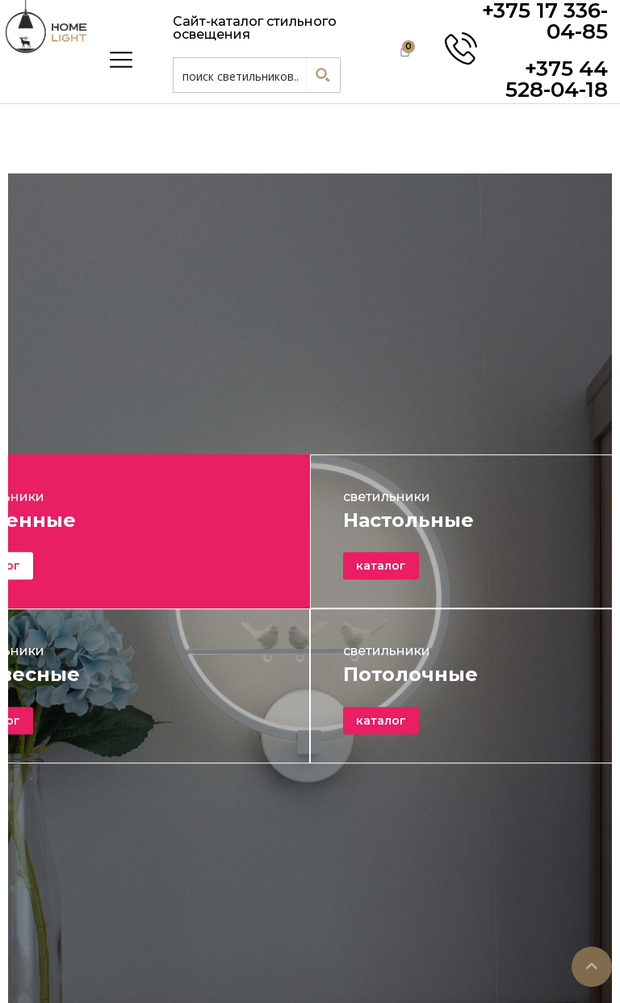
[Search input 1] (240, 75)
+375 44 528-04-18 (556, 79)
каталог (381, 566)
